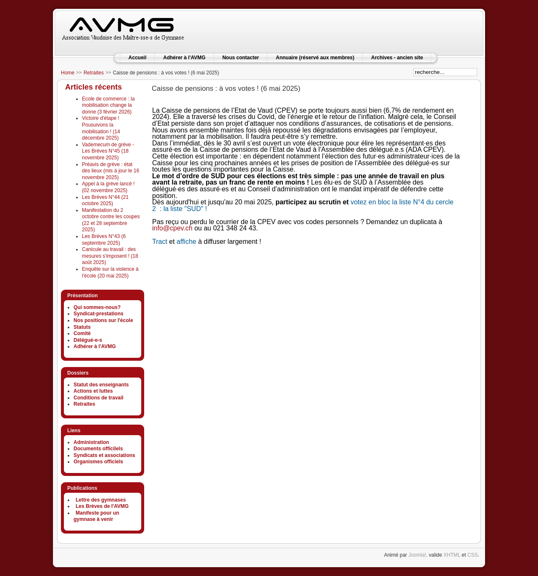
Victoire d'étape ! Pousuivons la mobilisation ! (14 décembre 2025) (101, 128)
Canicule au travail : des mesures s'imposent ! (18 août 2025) (110, 255)
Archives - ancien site (397, 58)
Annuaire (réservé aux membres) (315, 58)
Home (67, 73)
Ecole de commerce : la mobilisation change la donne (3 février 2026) (108, 105)
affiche (186, 241)
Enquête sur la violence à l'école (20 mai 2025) (110, 272)
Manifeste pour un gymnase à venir (96, 516)
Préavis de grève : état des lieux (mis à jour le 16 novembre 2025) (110, 170)
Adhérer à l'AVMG (184, 58)
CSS (472, 555)
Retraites (94, 73)
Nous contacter (240, 58)
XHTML (451, 555)
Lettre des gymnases (101, 500)
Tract (159, 241)
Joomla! (417, 555)
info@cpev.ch (172, 228)
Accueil (138, 58)
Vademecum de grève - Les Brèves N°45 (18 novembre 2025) (108, 151)
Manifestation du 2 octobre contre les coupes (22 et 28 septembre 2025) (111, 220)
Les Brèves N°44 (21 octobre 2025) (105, 200)
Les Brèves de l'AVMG (102, 506)
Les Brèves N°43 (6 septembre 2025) (104, 239)
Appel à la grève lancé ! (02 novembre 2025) (108, 187)
